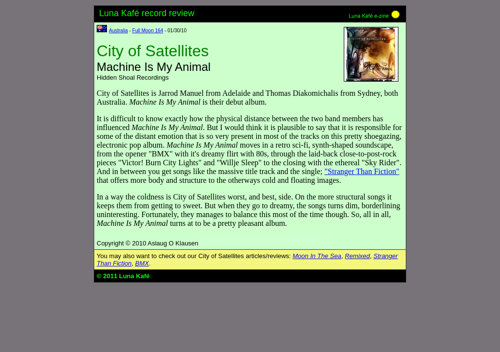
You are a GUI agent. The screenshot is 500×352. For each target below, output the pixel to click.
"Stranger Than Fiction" (362, 171)
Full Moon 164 (147, 30)
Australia (118, 30)
